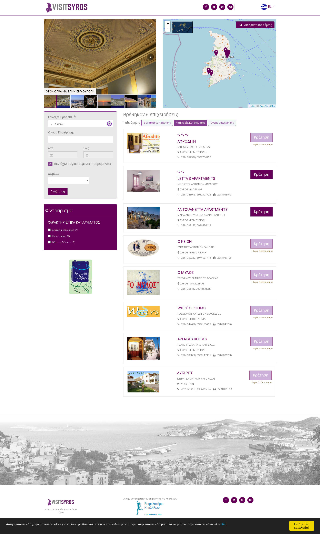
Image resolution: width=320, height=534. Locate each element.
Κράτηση (261, 174)
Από (50, 148)
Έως (86, 148)
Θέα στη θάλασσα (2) (63, 242)
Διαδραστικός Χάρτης (256, 25)
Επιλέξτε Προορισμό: (62, 117)
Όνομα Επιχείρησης (61, 132)
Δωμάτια (53, 173)
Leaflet (252, 106)
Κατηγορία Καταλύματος (190, 122)
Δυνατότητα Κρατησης (157, 122)
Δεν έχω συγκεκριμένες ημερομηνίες (83, 163)
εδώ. (232, 525)
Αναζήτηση (58, 191)
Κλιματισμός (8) (61, 236)
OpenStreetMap (267, 106)
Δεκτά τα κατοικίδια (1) (65, 229)
